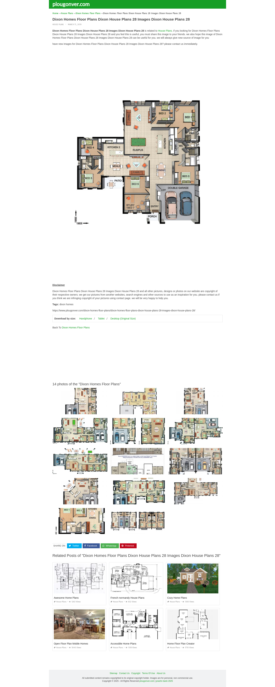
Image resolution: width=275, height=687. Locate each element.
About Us (161, 673)
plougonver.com (71, 4)
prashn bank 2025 (164, 681)
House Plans (58, 24)
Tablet (101, 318)
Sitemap (113, 673)
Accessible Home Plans (123, 643)
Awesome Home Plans (66, 597)
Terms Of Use (148, 673)
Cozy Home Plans (177, 597)
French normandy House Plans (127, 597)
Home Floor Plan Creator (181, 643)
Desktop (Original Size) (123, 318)
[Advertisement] (137, 72)
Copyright (135, 673)
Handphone (85, 318)
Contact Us (124, 673)
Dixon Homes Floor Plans (76, 327)
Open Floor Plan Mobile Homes (71, 643)
